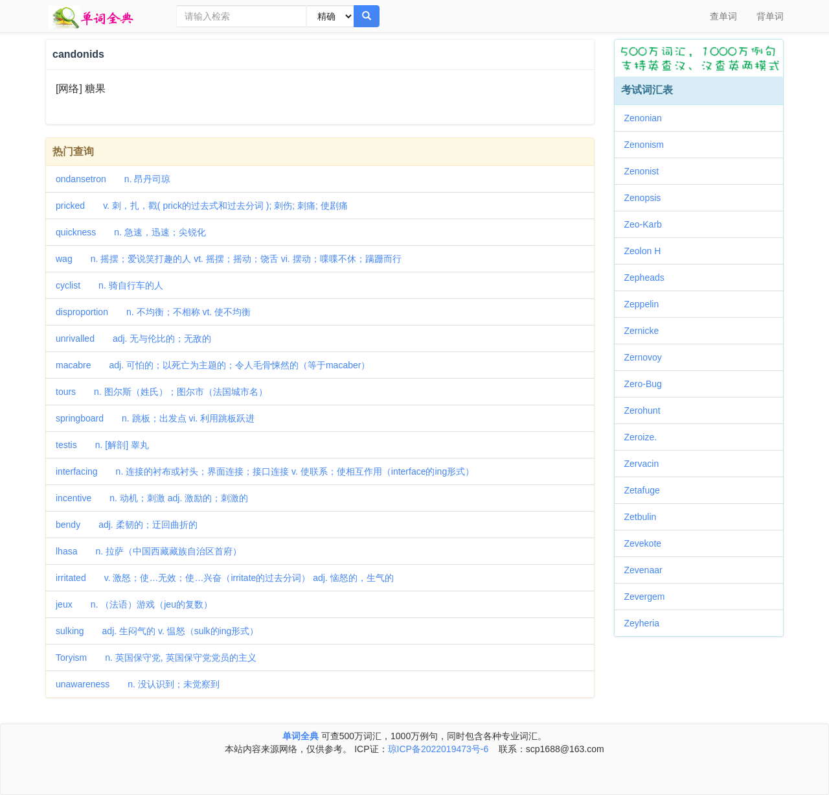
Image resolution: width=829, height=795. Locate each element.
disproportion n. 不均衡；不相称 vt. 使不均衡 (153, 312)
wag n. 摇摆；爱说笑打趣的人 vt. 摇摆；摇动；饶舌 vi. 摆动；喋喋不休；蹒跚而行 (229, 259)
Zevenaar (648, 570)
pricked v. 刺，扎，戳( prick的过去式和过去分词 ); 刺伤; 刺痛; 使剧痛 (202, 205)
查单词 (723, 16)
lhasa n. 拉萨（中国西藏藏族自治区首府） (149, 551)
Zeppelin (646, 304)
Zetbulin (645, 517)
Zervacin (646, 463)
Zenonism (648, 144)
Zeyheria (646, 623)
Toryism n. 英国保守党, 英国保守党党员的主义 (156, 657)
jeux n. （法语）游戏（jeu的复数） (134, 604)
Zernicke (646, 331)
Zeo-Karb (647, 224)
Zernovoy (647, 357)
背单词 (770, 16)
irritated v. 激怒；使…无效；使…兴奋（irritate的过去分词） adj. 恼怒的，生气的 (225, 578)
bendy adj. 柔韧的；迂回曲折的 (127, 524)
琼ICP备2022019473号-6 (438, 749)
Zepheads (649, 277)
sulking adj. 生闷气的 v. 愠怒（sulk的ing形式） (157, 631)
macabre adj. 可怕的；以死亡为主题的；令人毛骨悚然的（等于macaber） (213, 365)
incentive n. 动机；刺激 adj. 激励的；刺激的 (152, 498)
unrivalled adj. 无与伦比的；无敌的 (133, 338)
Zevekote (647, 543)
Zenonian (647, 118)
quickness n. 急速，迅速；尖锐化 (131, 232)
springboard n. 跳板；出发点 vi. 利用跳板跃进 (155, 418)
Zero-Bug (647, 384)
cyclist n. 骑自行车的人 (109, 285)
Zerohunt (647, 410)
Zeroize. (645, 437)
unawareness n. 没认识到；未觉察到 (138, 684)
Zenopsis (647, 198)
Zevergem (649, 596)
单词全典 (300, 736)
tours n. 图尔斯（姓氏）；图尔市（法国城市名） (161, 391)
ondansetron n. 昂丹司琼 (113, 179)
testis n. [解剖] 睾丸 (102, 445)
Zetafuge (646, 490)
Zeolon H (647, 251)
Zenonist (646, 171)
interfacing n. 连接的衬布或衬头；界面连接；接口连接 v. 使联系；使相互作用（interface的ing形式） (265, 471)
